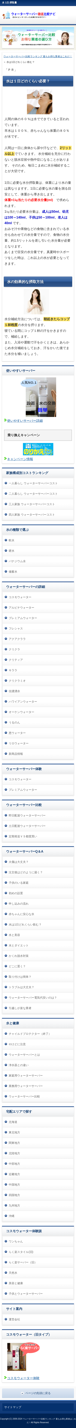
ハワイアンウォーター (23, 701)
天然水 (13, 1272)
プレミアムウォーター (23, 618)
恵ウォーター (17, 732)
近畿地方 (14, 1174)
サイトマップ (12, 1407)
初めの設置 (16, 893)
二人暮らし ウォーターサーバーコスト (33, 493)
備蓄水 (13, 571)
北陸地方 (14, 1153)
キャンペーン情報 (20, 459)
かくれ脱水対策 (19, 955)
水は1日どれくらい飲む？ (25, 924)
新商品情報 (16, 753)
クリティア (16, 659)
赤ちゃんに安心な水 (21, 914)
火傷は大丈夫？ (19, 861)
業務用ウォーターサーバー (26, 1086)
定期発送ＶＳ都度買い (23, 836)
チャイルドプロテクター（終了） (30, 1033)
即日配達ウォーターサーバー (27, 815)
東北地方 (14, 1132)
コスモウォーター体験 (23, 1378)
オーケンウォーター (21, 712)
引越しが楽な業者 (20, 1008)
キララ (13, 670)
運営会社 (14, 1319)
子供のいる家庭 (19, 882)
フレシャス (16, 628)
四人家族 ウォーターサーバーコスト (32, 514)
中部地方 (14, 1163)
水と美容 (14, 935)
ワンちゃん (16, 1241)
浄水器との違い (19, 1065)
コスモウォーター (20, 597)
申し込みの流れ (19, 903)
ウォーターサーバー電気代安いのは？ (33, 997)
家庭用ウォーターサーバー (26, 1075)
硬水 (11, 550)
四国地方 (14, 1195)
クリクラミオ (17, 680)
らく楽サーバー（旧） (23, 1262)
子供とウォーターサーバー (26, 1293)
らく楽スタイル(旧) (21, 1251)
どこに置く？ (17, 966)
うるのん (14, 722)
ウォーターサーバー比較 (24, 1096)
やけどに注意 (17, 1044)
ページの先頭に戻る (38, 1393)
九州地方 (14, 1205)
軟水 (11, 540)
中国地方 (14, 1184)
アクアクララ (17, 638)
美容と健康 (16, 1283)
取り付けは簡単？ (20, 976)
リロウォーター (19, 743)
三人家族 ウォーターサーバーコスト (32, 504)
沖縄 (11, 1216)
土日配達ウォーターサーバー (27, 825)
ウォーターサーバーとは (24, 1054)
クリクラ (14, 649)
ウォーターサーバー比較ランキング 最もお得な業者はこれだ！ (37, 56)
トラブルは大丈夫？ (21, 987)
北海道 (13, 1122)
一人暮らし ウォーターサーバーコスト (33, 483)
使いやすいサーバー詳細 (25, 420)
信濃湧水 (14, 691)
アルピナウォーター (21, 607)
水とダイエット (19, 945)
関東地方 (14, 1142)
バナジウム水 (17, 561)
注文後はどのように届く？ (26, 872)
